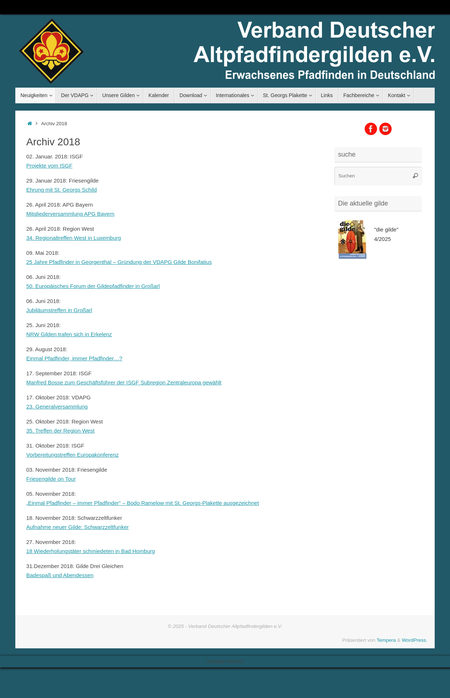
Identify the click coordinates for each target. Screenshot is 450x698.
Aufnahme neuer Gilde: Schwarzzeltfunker (77, 527)
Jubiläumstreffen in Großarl (59, 310)
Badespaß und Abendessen (59, 575)
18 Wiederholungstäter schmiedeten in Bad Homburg (90, 551)
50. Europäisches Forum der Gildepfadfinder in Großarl (93, 286)
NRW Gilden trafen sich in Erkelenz (69, 334)
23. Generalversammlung (57, 406)
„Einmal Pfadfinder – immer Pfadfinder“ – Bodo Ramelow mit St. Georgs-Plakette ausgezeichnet (142, 503)
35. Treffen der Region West (60, 430)
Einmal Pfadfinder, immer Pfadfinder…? (74, 358)
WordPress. (414, 640)
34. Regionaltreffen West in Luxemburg (73, 238)
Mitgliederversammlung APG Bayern (70, 214)
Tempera (386, 640)
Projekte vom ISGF (49, 165)
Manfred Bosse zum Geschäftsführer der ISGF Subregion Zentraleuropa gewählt (123, 382)
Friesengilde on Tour (51, 479)
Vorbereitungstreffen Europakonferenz (72, 455)
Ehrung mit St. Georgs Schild (61, 190)
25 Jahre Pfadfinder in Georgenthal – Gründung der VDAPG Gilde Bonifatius (119, 262)
